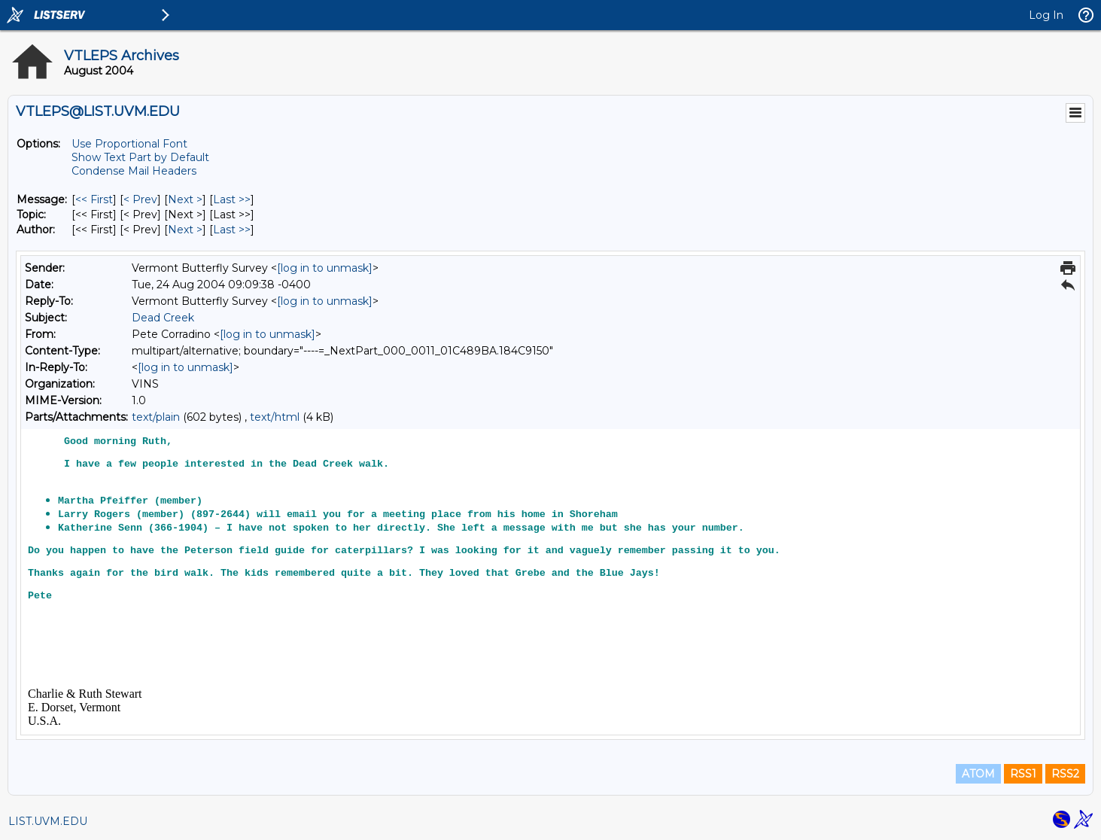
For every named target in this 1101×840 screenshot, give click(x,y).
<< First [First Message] (94, 199)
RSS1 (1023, 774)
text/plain (156, 417)
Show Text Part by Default (140, 157)
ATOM (978, 774)
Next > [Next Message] (185, 199)
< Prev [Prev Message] (140, 199)
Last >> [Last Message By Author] (232, 229)
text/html (275, 417)
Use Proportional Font (129, 144)
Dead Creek (163, 317)
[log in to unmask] (325, 268)
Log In (1046, 15)
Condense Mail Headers (133, 171)
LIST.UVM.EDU (47, 821)
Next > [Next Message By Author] (185, 229)
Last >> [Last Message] (232, 199)
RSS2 (1065, 774)
